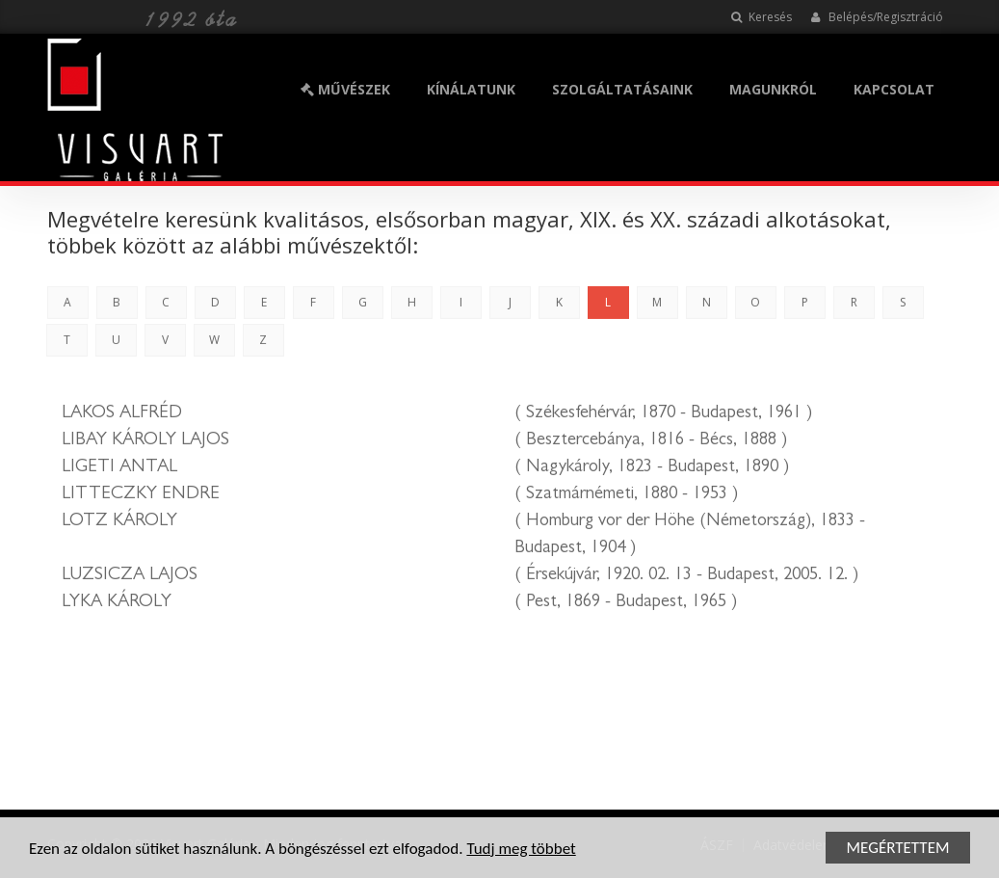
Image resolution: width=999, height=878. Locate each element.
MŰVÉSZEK (345, 89)
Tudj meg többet (520, 849)
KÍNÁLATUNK (471, 89)
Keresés (761, 17)
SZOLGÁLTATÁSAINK (622, 89)
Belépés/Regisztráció (877, 17)
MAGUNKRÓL (773, 89)
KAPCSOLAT (894, 89)
